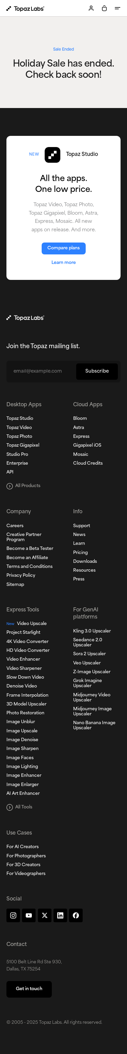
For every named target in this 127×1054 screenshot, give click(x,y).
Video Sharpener (24, 669)
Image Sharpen (22, 749)
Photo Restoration (25, 713)
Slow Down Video (25, 678)
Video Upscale (26, 624)
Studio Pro (17, 455)
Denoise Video (21, 686)
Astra (78, 428)
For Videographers (25, 874)
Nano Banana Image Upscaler (94, 725)
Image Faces (20, 758)
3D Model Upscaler (26, 704)
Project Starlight (23, 633)
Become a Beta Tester (29, 549)
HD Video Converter (27, 651)
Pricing (80, 553)
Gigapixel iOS (87, 446)
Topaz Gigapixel (22, 446)
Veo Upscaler (87, 663)
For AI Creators (22, 847)
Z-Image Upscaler (91, 672)
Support (81, 526)
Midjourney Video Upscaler (91, 697)
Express (81, 437)
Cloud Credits (88, 464)
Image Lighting (22, 767)
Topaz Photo (19, 437)
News (79, 535)
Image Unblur (20, 722)
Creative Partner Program (23, 537)
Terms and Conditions (29, 567)
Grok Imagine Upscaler (87, 683)
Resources (84, 571)
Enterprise (17, 464)
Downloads (85, 562)
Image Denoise (22, 740)
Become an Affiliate (27, 558)
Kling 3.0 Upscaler (92, 631)
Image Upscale (22, 731)
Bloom (80, 419)
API (10, 472)
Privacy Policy (20, 576)
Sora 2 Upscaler (89, 654)
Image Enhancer (23, 776)
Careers (14, 526)
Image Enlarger (22, 785)
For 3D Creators (23, 865)
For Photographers (26, 856)
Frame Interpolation (27, 696)
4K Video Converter (27, 642)
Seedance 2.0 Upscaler (87, 642)
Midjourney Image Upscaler (92, 711)
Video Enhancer (23, 660)
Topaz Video (19, 428)
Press (78, 579)
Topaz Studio (19, 419)
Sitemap (15, 585)
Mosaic (80, 455)
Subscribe (97, 371)
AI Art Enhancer (23, 794)
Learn (79, 544)
